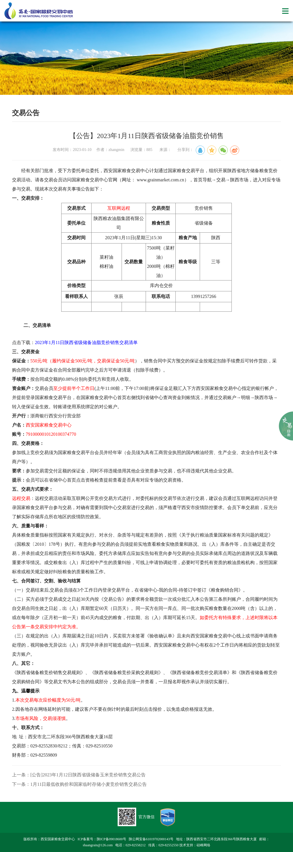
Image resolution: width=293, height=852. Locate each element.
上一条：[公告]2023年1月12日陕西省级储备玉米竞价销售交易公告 (79, 774)
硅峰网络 (203, 845)
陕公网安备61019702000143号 (151, 839)
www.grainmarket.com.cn (160, 179)
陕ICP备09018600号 (111, 839)
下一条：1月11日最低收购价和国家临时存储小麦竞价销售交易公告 (79, 784)
